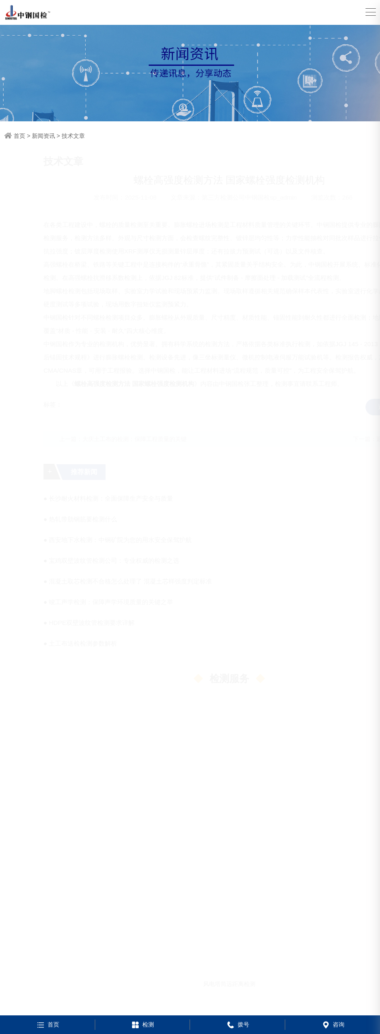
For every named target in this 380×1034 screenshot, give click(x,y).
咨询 (332, 1024)
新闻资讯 (43, 136)
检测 (142, 1024)
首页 (19, 136)
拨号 (237, 1024)
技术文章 (73, 136)
